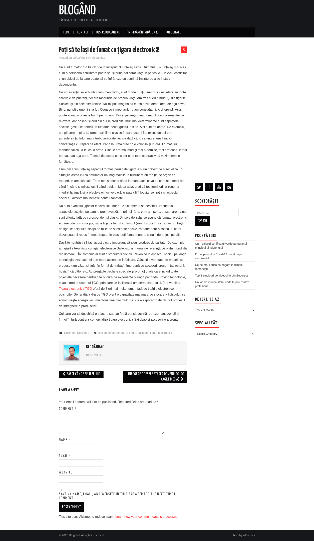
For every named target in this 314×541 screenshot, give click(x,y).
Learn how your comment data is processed (146, 516)
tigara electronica (161, 332)
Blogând (77, 10)
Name (64, 440)
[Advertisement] (225, 108)
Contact (83, 32)
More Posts (94, 354)
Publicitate (173, 32)
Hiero (234, 535)
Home (66, 32)
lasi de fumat (106, 332)
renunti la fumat (126, 332)
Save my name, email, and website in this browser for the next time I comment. (117, 496)
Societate (83, 332)
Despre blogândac (108, 32)
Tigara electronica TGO (75, 288)
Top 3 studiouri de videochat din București (221, 275)
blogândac (98, 57)
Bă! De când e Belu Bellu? (81, 374)
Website (65, 472)
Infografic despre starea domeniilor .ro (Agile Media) (156, 376)
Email (65, 456)
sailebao (143, 332)
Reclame (69, 332)
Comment (68, 409)
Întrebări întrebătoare (143, 32)
